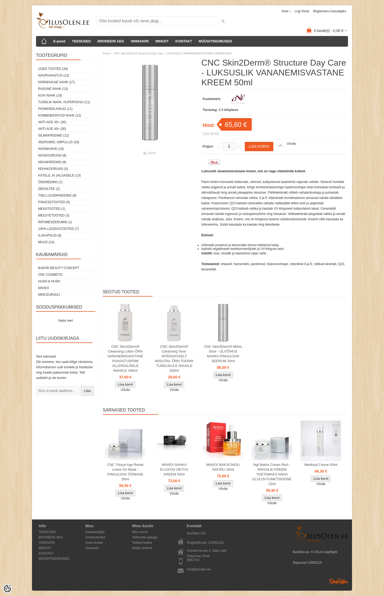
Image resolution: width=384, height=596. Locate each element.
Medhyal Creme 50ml (321, 465)
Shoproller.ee (338, 581)
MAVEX (43, 288)
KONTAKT (183, 41)
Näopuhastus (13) (53, 75)
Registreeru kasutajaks (329, 11)
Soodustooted (95, 537)
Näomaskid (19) (51, 149)
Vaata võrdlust (142, 548)
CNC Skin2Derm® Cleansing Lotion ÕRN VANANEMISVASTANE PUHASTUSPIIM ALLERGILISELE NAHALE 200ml (125, 359)
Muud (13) (46, 242)
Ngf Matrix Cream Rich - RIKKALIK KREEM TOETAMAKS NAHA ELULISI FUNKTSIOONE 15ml (272, 474)
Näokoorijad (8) (52, 155)
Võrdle (291, 144)
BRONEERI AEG (111, 41)
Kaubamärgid (94, 532)
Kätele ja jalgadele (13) (59, 175)
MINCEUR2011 (49, 295)
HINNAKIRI (140, 41)
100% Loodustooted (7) (58, 229)
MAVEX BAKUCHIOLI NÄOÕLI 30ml (223, 467)
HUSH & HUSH (49, 281)
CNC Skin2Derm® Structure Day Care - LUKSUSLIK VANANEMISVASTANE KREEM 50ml (173, 53)
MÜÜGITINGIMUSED (215, 41)
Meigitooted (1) (51, 209)
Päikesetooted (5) (54, 202)
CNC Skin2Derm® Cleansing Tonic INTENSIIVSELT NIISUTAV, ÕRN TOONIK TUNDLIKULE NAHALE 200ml (174, 359)
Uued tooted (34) (53, 69)
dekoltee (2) (49, 189)
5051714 (193, 560)
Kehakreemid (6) (52, 162)
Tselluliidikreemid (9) (57, 195)
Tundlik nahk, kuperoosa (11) (64, 102)
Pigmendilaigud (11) (55, 109)
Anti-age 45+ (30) (52, 129)
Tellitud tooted (142, 543)
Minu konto (140, 532)
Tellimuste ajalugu (144, 537)
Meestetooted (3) (53, 215)
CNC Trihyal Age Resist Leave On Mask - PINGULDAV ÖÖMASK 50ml (125, 472)
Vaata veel (65, 320)
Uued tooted (94, 543)
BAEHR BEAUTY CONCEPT (58, 268)
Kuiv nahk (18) (50, 95)
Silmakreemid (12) (53, 135)
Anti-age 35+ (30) (52, 122)
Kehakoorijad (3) (53, 169)
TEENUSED (81, 41)
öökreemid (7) (50, 182)
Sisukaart (92, 548)
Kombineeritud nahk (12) (59, 115)
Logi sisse (302, 11)
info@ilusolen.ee (199, 569)
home (106, 53)
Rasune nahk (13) (53, 89)
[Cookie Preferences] (7, 588)
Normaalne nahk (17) (56, 82)
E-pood (59, 41)
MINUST (162, 41)
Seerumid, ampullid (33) (58, 142)
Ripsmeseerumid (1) (55, 222)
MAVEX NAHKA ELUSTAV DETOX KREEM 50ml (174, 469)
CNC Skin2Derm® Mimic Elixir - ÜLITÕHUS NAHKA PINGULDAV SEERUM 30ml (223, 354)
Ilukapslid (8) (49, 235)
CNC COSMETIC (50, 275)
